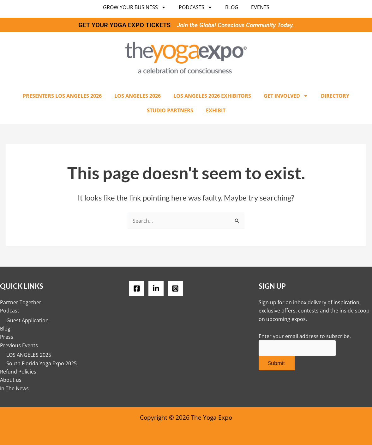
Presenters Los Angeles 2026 (62, 95)
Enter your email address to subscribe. (305, 336)
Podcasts (196, 7)
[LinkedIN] (156, 288)
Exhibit (215, 110)
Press (6, 336)
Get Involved (286, 96)
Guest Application (27, 320)
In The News (14, 388)
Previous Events (19, 345)
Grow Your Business (134, 7)
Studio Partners (170, 110)
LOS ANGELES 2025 (28, 354)
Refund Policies (18, 371)
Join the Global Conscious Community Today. (235, 25)
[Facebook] (136, 288)
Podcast (9, 310)
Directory (335, 95)
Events (260, 7)
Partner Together (20, 302)
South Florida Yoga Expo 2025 (41, 363)
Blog (231, 7)
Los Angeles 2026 (137, 95)
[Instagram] (175, 288)
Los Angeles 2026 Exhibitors (212, 95)
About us (10, 379)
